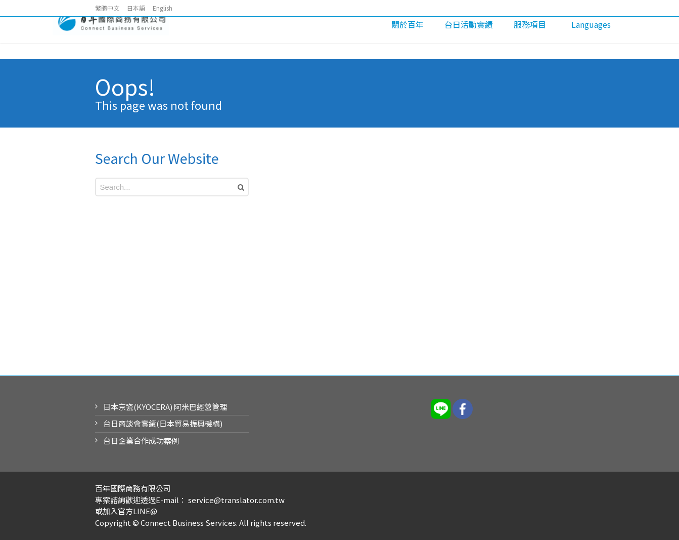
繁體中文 (107, 8)
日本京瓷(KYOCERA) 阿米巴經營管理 (165, 406)
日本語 (136, 8)
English (162, 8)
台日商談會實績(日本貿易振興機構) (162, 423)
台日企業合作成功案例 (141, 440)
